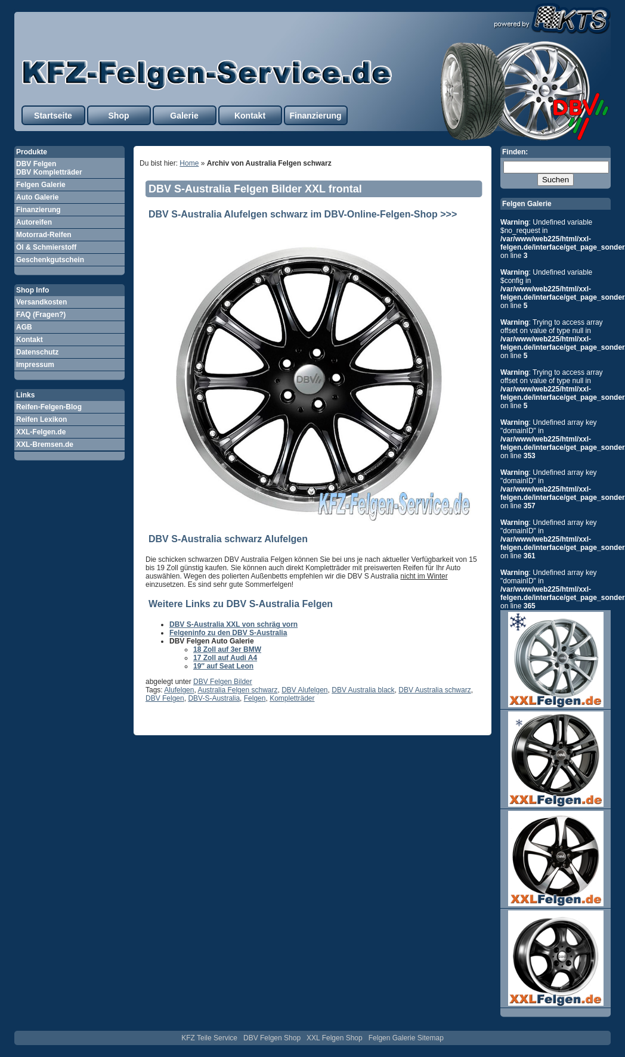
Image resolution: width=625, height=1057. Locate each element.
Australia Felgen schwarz (237, 690)
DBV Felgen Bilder (222, 681)
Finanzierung (315, 115)
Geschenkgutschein (50, 260)
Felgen (255, 698)
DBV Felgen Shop (272, 1038)
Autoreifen (34, 222)
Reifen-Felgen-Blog (49, 407)
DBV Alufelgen (304, 690)
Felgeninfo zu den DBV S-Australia (228, 633)
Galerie (184, 115)
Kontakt (249, 115)
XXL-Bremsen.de (44, 444)
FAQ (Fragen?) (41, 314)
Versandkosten (41, 302)
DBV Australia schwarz (434, 690)
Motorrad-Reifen (44, 235)
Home (189, 163)
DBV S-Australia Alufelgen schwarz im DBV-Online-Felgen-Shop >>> (302, 214)
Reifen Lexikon (41, 419)
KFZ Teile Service (209, 1038)
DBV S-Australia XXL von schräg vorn (233, 624)
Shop (119, 115)
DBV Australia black (363, 690)
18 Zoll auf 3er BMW (227, 649)
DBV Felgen (165, 698)
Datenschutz (37, 352)
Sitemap (430, 1038)
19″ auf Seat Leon (223, 666)
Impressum (35, 364)
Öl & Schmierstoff (46, 247)
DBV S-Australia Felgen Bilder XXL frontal (255, 189)
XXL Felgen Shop (335, 1038)
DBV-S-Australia (214, 698)
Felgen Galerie (41, 185)
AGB (24, 327)
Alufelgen (179, 690)
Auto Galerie (37, 197)
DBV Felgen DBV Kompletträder (49, 168)
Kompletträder (292, 698)
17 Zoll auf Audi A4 (225, 658)
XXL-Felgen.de (41, 432)
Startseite (53, 115)
